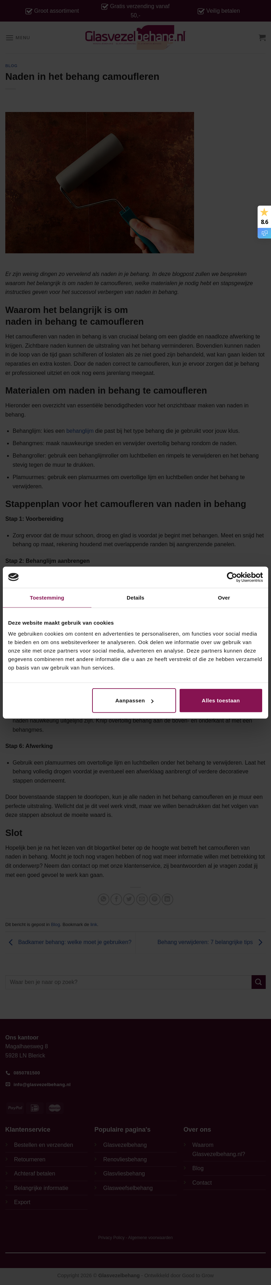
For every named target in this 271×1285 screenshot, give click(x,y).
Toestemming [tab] (47, 597)
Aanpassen (134, 700)
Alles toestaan (221, 700)
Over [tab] (224, 597)
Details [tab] (135, 597)
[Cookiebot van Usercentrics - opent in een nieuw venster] (232, 577)
